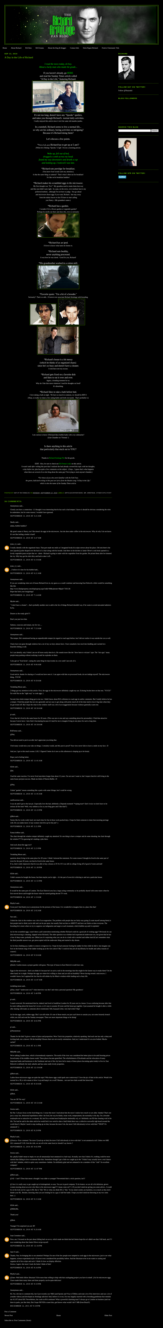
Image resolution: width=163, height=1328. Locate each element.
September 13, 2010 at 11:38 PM (26, 867)
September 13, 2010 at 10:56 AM (26, 708)
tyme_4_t (13, 544)
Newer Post (8, 1315)
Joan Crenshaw (15, 1236)
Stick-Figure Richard (90, 48)
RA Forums (40, 48)
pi (11, 714)
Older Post (108, 1315)
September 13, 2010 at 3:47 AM (25, 538)
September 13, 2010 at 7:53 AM (25, 628)
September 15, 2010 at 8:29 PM (25, 1130)
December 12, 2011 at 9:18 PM (25, 1306)
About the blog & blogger (57, 48)
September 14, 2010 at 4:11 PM (25, 1046)
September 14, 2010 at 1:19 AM (25, 897)
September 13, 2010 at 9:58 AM (25, 681)
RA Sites (28, 48)
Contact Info (74, 48)
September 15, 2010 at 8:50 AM (25, 1084)
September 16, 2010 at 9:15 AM (25, 1199)
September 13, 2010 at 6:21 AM (25, 573)
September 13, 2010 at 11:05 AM (26, 794)
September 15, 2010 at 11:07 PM (26, 1169)
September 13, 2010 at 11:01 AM (26, 761)
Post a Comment (10, 1312)
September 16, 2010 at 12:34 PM (26, 1246)
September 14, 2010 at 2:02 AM (25, 911)
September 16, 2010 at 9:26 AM (25, 1229)
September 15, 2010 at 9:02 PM (25, 1147)
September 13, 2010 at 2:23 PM (25, 848)
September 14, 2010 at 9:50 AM (25, 955)
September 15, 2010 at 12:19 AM (26, 1068)
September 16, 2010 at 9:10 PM (25, 1284)
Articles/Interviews (74, 493)
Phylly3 (13, 903)
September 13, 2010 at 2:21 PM (25, 826)
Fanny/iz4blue (15, 833)
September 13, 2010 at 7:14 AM (25, 595)
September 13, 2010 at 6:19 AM (25, 560)
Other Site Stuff (103, 493)
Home (5, 48)
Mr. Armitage (89, 493)
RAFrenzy (14, 731)
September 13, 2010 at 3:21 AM (25, 516)
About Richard (16, 48)
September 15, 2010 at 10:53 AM (26, 1103)
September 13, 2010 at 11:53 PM (26, 881)
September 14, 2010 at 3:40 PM (25, 993)
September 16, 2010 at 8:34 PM (25, 1268)
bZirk (12, 767)
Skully (12, 522)
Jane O (12, 1252)
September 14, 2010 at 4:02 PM (25, 1021)
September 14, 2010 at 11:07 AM (26, 980)
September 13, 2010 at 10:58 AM (26, 725)
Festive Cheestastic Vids (110, 48)
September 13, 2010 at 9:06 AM (25, 665)
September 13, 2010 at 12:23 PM (26, 810)
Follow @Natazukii (125, 91)
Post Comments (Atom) (22, 1320)
